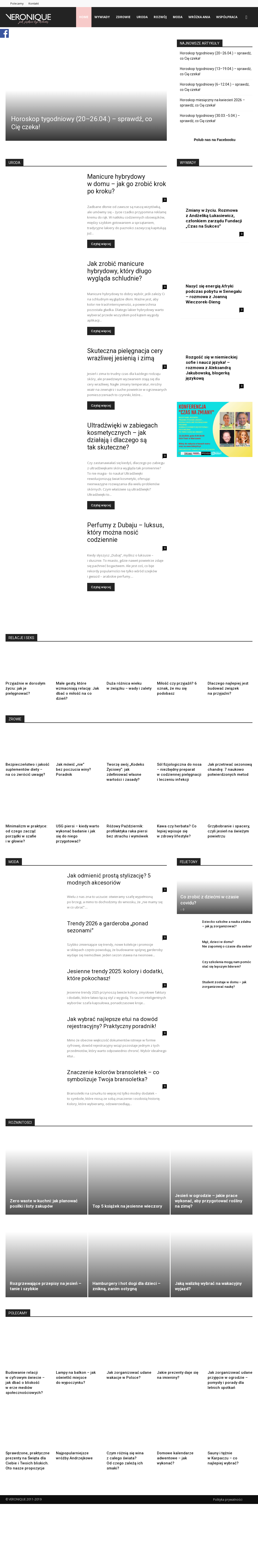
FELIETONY (189, 871)
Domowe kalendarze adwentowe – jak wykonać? (175, 1467)
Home (83, 17)
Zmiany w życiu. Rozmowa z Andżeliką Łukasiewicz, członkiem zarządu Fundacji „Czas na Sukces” (214, 218)
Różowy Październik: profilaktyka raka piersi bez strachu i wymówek (127, 831)
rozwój (160, 17)
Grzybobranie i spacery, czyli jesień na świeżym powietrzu (229, 845)
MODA (14, 871)
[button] (246, 17)
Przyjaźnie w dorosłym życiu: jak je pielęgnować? (25, 688)
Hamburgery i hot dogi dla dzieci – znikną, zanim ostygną (126, 1295)
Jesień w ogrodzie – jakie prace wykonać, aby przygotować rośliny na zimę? (208, 1210)
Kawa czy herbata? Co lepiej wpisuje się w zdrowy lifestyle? (177, 845)
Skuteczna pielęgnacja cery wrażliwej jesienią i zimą (125, 354)
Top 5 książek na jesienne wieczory (127, 1215)
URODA (14, 163)
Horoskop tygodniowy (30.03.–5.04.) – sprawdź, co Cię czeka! (210, 118)
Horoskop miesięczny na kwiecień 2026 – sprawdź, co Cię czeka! (212, 102)
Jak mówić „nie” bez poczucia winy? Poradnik (73, 769)
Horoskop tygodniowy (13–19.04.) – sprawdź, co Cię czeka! (215, 71)
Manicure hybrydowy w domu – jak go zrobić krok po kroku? (126, 184)
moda (177, 17)
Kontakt (33, 3)
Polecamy (17, 3)
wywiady (102, 17)
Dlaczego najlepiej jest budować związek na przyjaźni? (228, 688)
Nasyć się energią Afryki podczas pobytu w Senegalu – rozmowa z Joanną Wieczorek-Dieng (214, 294)
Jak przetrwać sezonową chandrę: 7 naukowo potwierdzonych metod (230, 769)
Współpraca (226, 17)
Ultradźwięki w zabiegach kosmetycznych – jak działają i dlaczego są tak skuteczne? (122, 436)
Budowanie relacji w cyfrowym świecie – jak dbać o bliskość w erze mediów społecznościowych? (25, 1391)
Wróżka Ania (199, 17)
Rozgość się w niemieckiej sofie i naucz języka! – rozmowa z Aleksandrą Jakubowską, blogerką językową (211, 368)
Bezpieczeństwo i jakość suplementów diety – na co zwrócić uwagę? (27, 769)
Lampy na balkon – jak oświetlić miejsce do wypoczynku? (76, 1386)
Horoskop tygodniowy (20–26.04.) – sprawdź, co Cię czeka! (215, 55)
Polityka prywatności (227, 1508)
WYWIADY (188, 163)
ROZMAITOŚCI (20, 1132)
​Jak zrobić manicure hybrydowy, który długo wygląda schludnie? (119, 271)
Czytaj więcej (101, 244)
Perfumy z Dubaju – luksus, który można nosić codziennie (125, 532)
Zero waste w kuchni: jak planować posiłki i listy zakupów (44, 1212)
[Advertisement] (97, 614)
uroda (142, 17)
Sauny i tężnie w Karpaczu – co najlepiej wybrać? (223, 1467)
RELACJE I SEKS (21, 638)
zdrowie (123, 17)
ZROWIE (15, 719)
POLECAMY (18, 1322)
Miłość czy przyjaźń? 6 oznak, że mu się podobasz (177, 688)
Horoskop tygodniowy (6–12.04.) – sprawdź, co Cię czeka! (214, 87)
